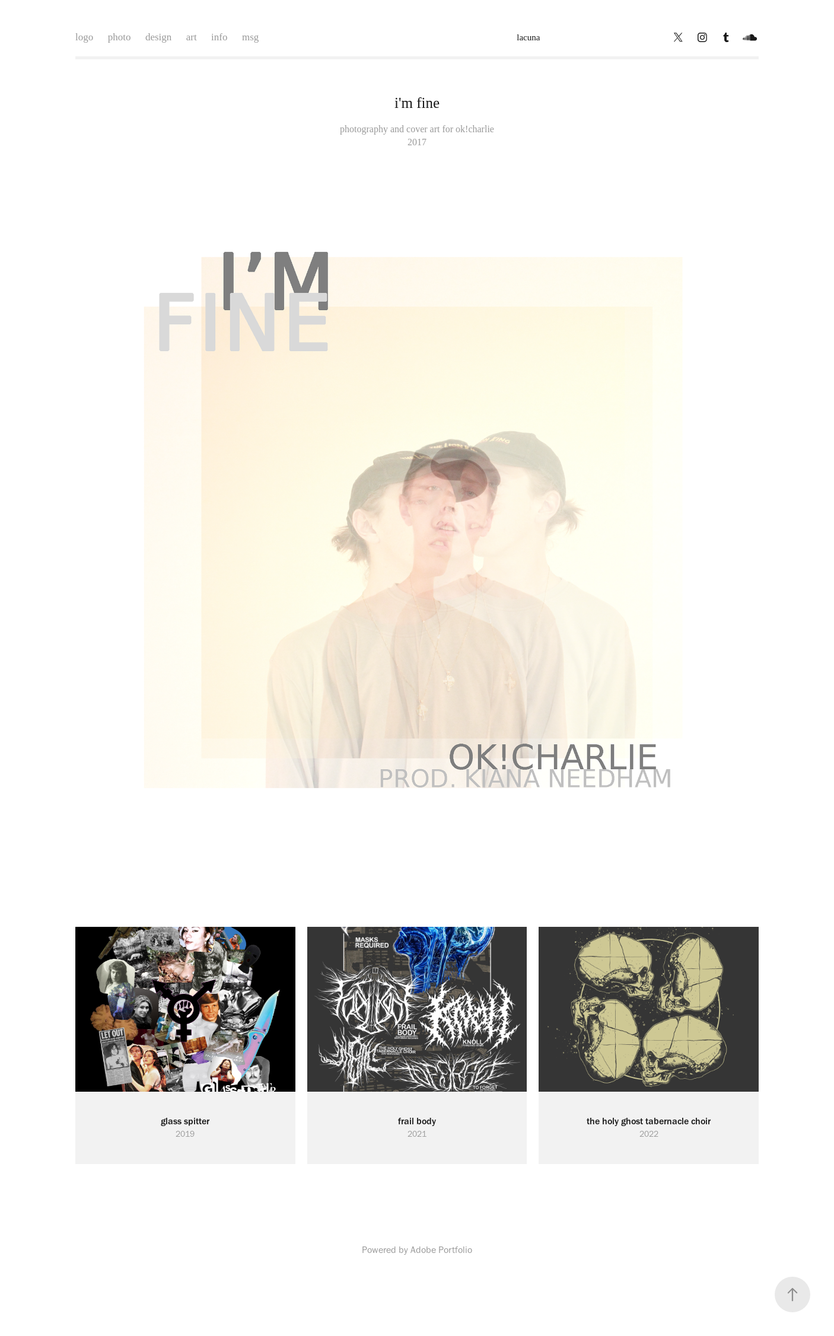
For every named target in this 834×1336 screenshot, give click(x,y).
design (158, 37)
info (219, 37)
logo (84, 37)
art (191, 37)
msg (250, 37)
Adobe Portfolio (441, 1249)
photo (119, 37)
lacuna (528, 37)
